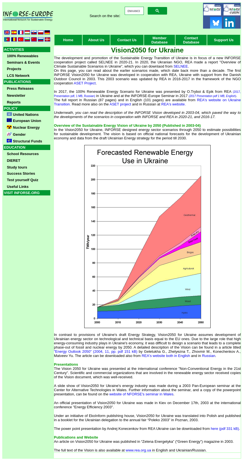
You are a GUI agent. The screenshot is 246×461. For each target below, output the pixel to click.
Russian (208, 356)
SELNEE (181, 66)
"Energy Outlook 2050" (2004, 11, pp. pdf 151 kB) (95, 351)
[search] (133, 10)
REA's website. (173, 104)
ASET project (120, 104)
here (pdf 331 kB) (225, 429)
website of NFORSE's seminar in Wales (141, 394)
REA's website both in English (166, 356)
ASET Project (85, 83)
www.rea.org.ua (138, 450)
